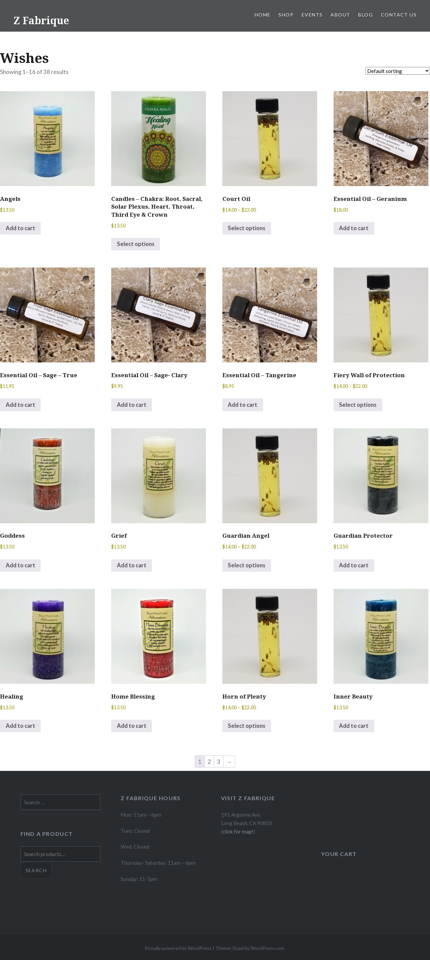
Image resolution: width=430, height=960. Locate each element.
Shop (286, 14)
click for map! (238, 832)
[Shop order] (398, 71)
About (340, 14)
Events (312, 14)
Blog (365, 14)
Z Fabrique (41, 20)
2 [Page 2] (209, 763)
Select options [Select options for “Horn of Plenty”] (247, 727)
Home (263, 14)
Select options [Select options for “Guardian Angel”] (247, 566)
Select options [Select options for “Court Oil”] (247, 228)
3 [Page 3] (218, 763)
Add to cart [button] (21, 228)
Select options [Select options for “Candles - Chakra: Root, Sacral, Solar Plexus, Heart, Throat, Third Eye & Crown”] (136, 244)
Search (36, 871)
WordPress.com (267, 949)
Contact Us (399, 14)
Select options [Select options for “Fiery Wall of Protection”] (358, 405)
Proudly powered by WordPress (178, 949)
